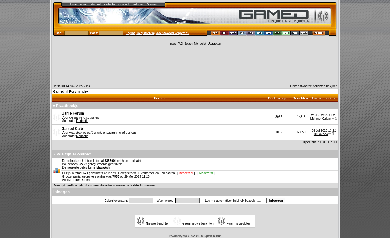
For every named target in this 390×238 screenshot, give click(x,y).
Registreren (145, 33)
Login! (130, 33)
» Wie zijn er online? (72, 154)
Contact (123, 4)
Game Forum (73, 113)
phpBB (186, 236)
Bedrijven (138, 4)
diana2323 (321, 134)
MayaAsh (103, 167)
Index (173, 43)
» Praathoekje (66, 105)
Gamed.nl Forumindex (70, 91)
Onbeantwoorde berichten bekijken (313, 86)
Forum (84, 4)
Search (188, 43)
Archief (96, 4)
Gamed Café (72, 128)
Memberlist (200, 43)
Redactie (109, 4)
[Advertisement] (195, 64)
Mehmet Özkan (320, 118)
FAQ (180, 43)
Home (73, 4)
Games (152, 4)
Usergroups (213, 43)
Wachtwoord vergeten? (172, 33)
